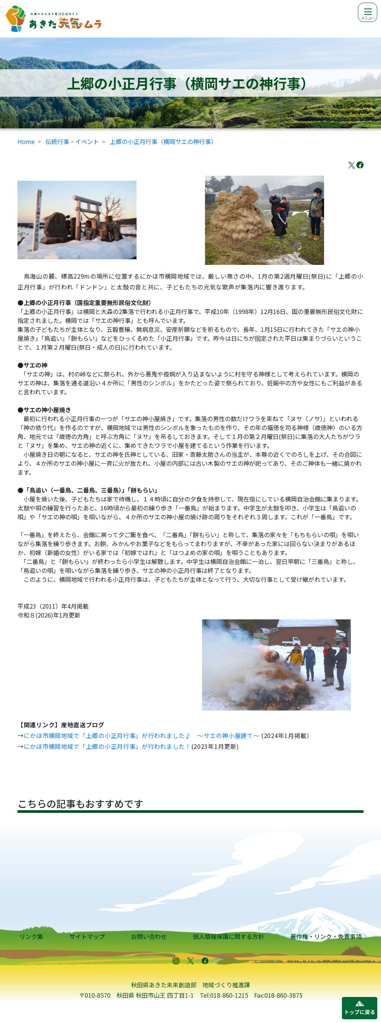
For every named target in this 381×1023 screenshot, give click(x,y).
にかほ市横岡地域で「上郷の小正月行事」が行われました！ (107, 746)
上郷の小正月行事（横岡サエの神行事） (163, 141)
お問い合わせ (149, 936)
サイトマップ (87, 936)
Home (26, 141)
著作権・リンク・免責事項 (326, 936)
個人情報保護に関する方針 (228, 936)
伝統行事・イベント (72, 141)
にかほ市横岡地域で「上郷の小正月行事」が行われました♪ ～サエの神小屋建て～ (142, 735)
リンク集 (31, 936)
